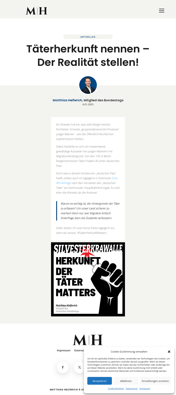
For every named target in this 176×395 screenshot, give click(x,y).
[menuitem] (37, 11)
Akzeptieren (99, 381)
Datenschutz (132, 388)
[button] (169, 351)
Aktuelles (88, 37)
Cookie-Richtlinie (116, 388)
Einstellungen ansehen (155, 381)
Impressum (144, 388)
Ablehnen (126, 381)
